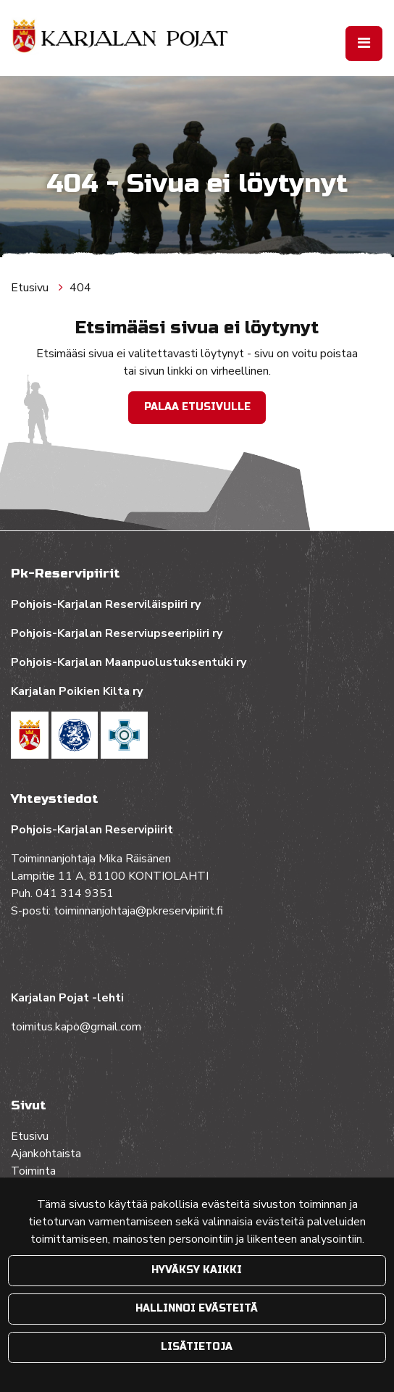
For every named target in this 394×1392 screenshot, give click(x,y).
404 (80, 288)
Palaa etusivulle (197, 407)
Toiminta (35, 1171)
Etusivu (31, 288)
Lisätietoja (196, 1347)
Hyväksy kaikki (196, 1270)
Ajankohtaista (46, 1154)
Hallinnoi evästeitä (196, 1308)
